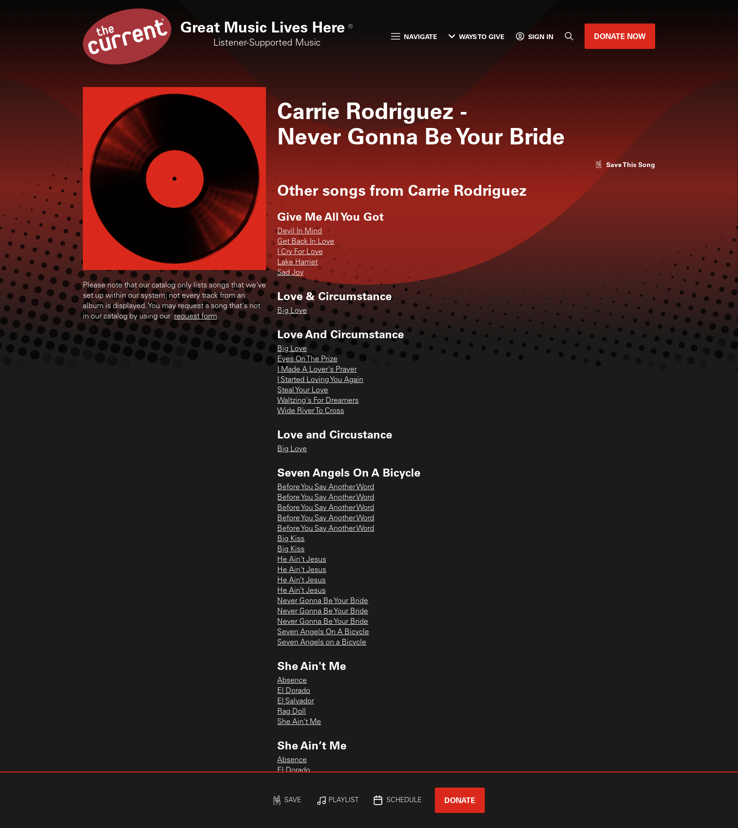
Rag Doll (291, 712)
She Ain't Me (299, 722)
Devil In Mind (299, 231)
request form (195, 316)
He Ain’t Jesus (301, 580)
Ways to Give (477, 36)
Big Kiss (291, 539)
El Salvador (295, 701)
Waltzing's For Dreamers (318, 401)
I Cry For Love (300, 252)
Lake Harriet (297, 262)
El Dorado (293, 691)
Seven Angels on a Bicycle (321, 642)
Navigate (414, 36)
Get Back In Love (305, 242)
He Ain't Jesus (301, 560)
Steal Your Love (302, 390)
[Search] (569, 36)
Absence (292, 681)
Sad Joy (290, 273)
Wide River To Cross (310, 411)
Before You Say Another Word (325, 487)
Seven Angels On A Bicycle (323, 632)
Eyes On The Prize (307, 359)
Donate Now (620, 36)
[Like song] (625, 164)
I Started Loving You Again (320, 380)
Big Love (292, 311)
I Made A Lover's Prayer (317, 370)
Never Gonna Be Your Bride (322, 601)
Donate (459, 800)
